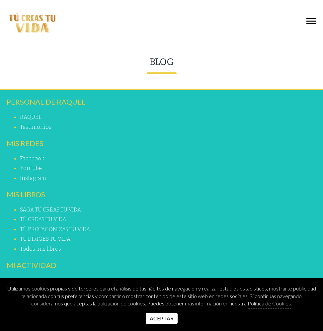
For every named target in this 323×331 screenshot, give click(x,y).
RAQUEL (30, 117)
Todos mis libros (40, 249)
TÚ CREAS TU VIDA (43, 219)
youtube (31, 168)
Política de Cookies (269, 303)
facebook (32, 158)
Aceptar (162, 318)
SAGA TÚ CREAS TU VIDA (50, 210)
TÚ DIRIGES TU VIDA (45, 239)
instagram (33, 178)
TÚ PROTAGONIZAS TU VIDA (55, 229)
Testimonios (35, 127)
